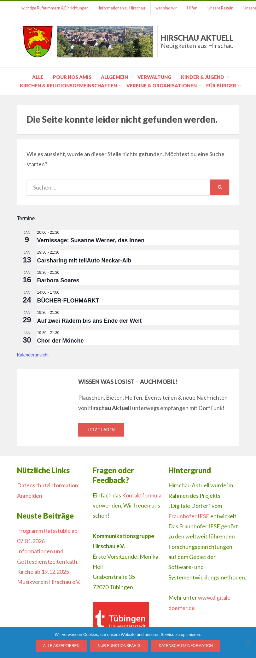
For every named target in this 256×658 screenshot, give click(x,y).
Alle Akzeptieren (61, 645)
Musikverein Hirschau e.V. (48, 581)
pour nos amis (72, 77)
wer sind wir (166, 7)
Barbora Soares (58, 280)
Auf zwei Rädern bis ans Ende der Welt (89, 321)
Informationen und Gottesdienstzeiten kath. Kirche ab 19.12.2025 (48, 561)
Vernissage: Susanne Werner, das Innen (91, 240)
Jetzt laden (101, 429)
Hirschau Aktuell (197, 41)
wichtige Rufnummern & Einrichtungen (55, 7)
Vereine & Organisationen (161, 85)
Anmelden (29, 495)
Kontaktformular (143, 495)
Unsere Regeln (222, 7)
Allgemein (114, 77)
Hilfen (193, 7)
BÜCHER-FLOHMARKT (68, 300)
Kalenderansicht (33, 354)
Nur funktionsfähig (119, 645)
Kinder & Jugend (202, 77)
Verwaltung (154, 77)
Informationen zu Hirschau (122, 7)
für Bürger (221, 85)
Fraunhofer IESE (188, 516)
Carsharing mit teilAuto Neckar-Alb (84, 260)
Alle (38, 77)
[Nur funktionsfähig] (248, 642)
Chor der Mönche (60, 341)
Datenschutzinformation (47, 485)
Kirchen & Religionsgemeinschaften (68, 85)
